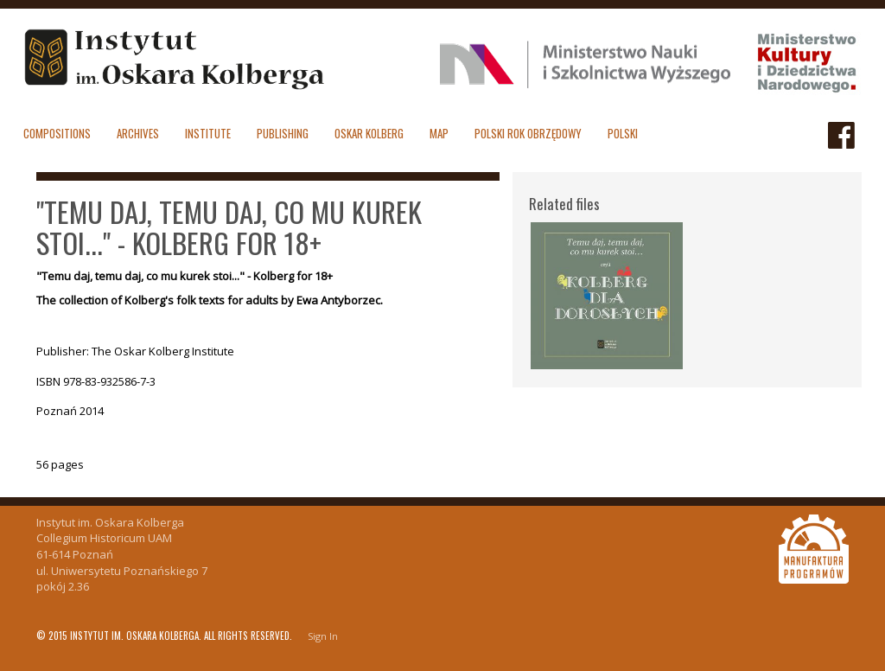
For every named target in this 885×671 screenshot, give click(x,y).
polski (623, 133)
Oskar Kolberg (369, 133)
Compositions (57, 133)
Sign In (323, 635)
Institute (208, 133)
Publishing (283, 133)
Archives (138, 133)
